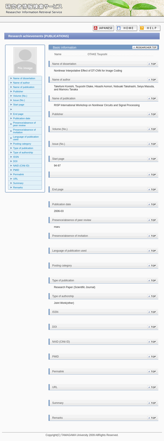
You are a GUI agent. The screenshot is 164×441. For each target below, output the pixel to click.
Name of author (21, 82)
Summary (18, 183)
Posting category (22, 143)
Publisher (18, 91)
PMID (16, 170)
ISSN (16, 157)
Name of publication (23, 87)
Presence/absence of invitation (24, 131)
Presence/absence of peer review (24, 124)
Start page (18, 104)
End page (18, 114)
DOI (15, 161)
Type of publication (23, 148)
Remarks (18, 187)
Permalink (18, 174)
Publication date (21, 118)
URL (15, 178)
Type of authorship (23, 152)
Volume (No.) (20, 95)
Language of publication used (26, 138)
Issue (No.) (19, 100)
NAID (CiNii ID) (21, 165)
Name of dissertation (24, 78)
